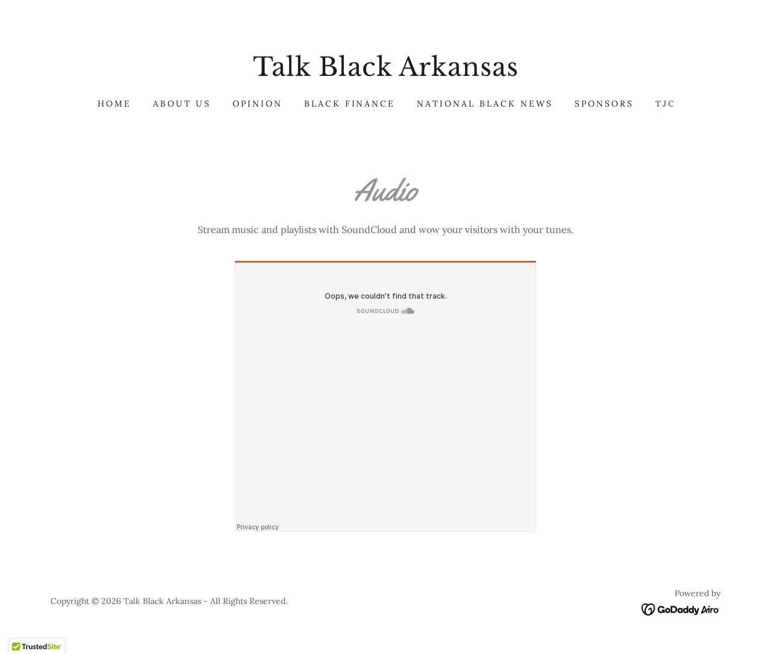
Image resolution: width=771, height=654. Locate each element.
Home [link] (114, 103)
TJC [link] (665, 103)
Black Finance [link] (350, 103)
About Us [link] (182, 103)
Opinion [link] (257, 103)
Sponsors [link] (604, 103)
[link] (385, 72)
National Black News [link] (485, 103)
